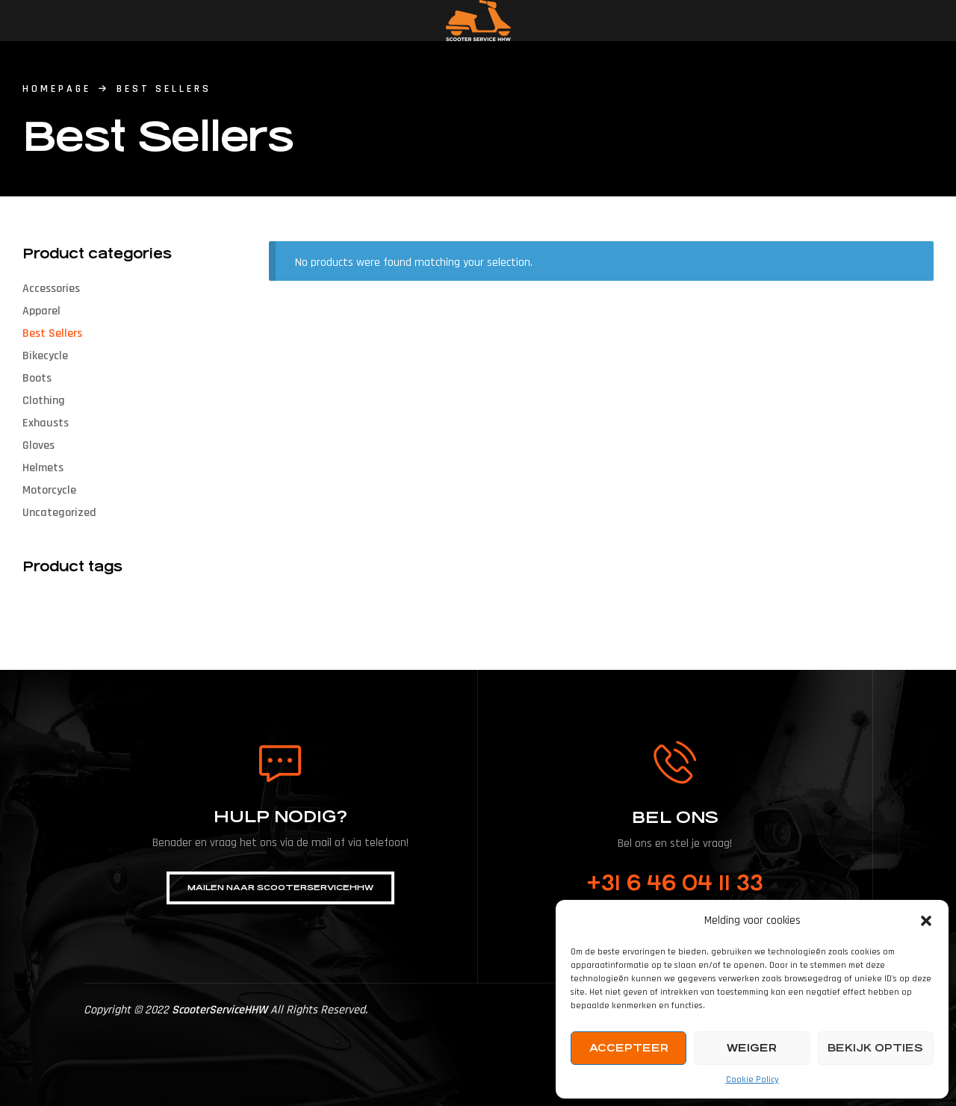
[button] (926, 920)
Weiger (752, 1048)
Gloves (38, 445)
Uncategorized (59, 513)
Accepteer (628, 1048)
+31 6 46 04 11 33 (674, 883)
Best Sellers (52, 333)
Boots (37, 378)
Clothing (43, 400)
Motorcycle (49, 490)
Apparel (41, 311)
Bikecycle (45, 356)
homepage (56, 89)
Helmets (42, 468)
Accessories (51, 288)
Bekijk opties (875, 1048)
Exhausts (45, 423)
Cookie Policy (752, 1079)
